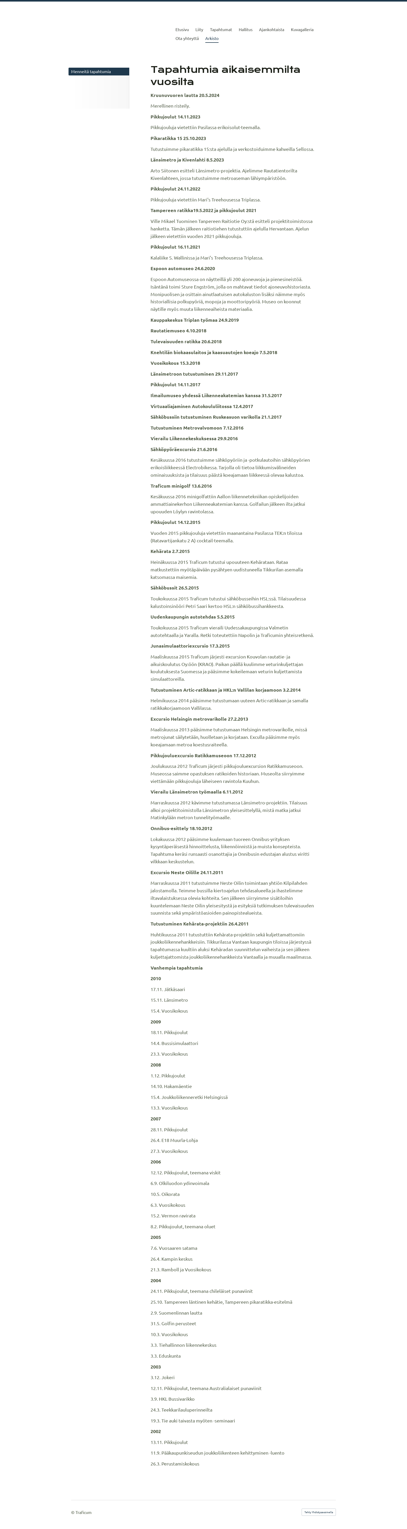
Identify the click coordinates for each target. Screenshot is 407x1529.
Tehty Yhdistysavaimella (318, 1512)
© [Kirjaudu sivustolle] (73, 1512)
